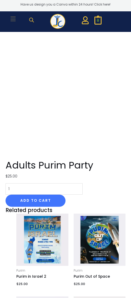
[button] (13, 19)
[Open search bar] (31, 20)
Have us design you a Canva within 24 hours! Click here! (65, 4)
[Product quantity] (44, 75)
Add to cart (35, 87)
